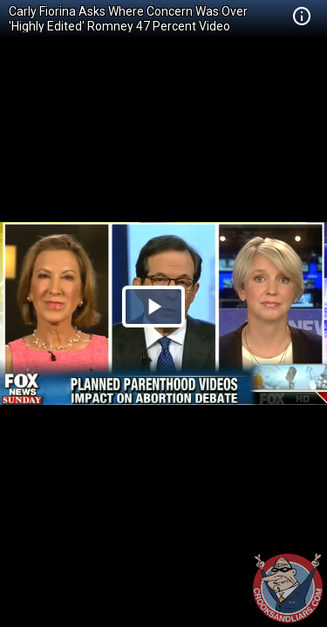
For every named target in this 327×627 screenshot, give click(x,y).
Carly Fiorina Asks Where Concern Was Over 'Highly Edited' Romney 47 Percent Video (128, 18)
